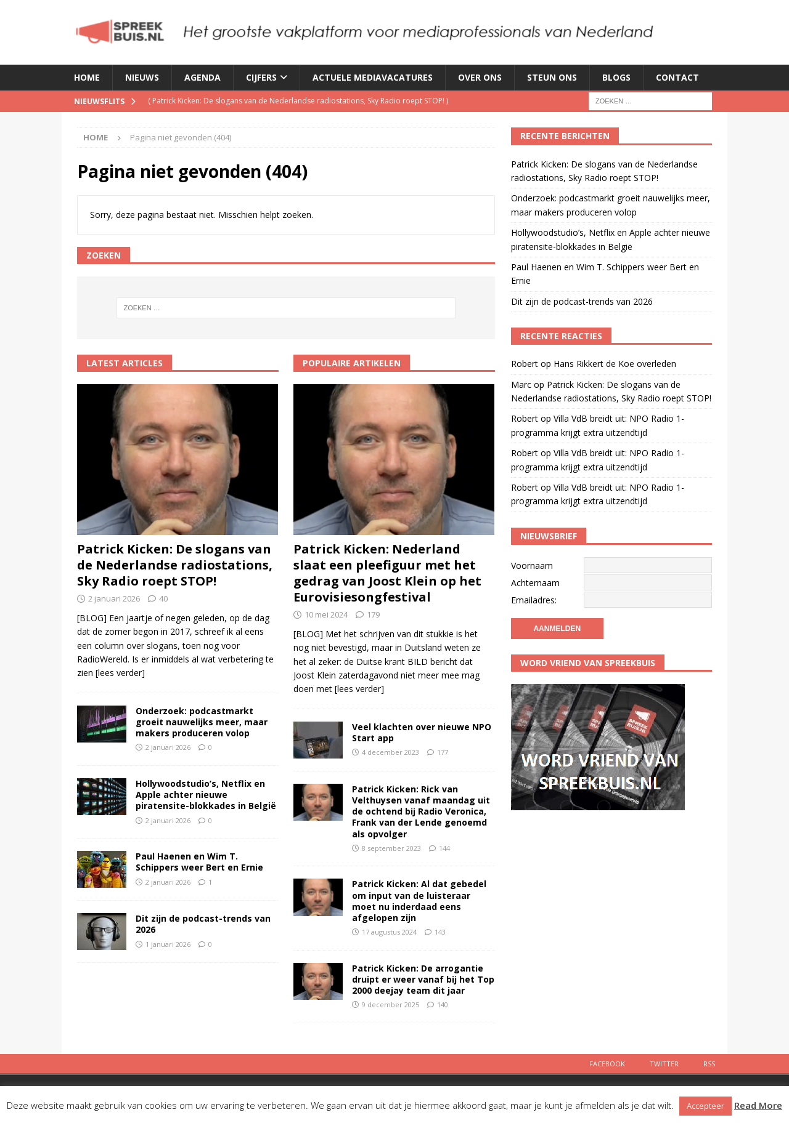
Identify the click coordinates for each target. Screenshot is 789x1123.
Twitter (664, 1063)
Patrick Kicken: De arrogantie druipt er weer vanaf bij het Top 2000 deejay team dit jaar (423, 979)
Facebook (607, 1063)
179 (373, 614)
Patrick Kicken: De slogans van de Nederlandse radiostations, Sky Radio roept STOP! (174, 565)
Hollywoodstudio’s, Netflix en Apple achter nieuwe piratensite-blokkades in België (206, 794)
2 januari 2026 (114, 598)
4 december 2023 (390, 752)
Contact (677, 77)
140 (442, 1004)
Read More (758, 1105)
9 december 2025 (390, 1004)
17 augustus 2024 (389, 931)
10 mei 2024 (326, 614)
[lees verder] (120, 672)
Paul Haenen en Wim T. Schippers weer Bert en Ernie (199, 861)
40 (163, 598)
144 (444, 848)
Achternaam (535, 583)
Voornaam (532, 565)
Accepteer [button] (705, 1105)
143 (440, 931)
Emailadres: (534, 600)
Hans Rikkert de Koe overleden (615, 363)
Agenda (202, 77)
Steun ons (552, 77)
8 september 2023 (391, 848)
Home (87, 77)
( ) (298, 100)
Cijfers (261, 77)
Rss (709, 1063)
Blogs (616, 77)
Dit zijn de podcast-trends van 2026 (203, 923)
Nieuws (142, 77)
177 (442, 752)
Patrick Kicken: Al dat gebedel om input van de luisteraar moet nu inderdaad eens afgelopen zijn (419, 901)
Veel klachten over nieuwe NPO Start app (421, 732)
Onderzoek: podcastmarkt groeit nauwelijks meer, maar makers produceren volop (202, 722)
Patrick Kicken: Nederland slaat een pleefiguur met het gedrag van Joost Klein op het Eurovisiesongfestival (387, 573)
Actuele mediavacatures (373, 77)
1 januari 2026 (167, 944)
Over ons (480, 77)
